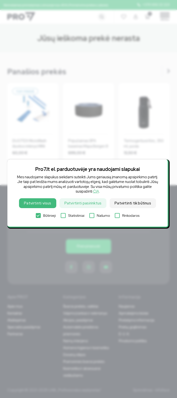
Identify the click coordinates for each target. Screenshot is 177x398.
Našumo (99, 215)
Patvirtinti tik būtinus (133, 203)
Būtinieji (46, 215)
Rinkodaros (127, 215)
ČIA (96, 191)
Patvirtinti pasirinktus (83, 203)
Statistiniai (72, 215)
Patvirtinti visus (37, 203)
